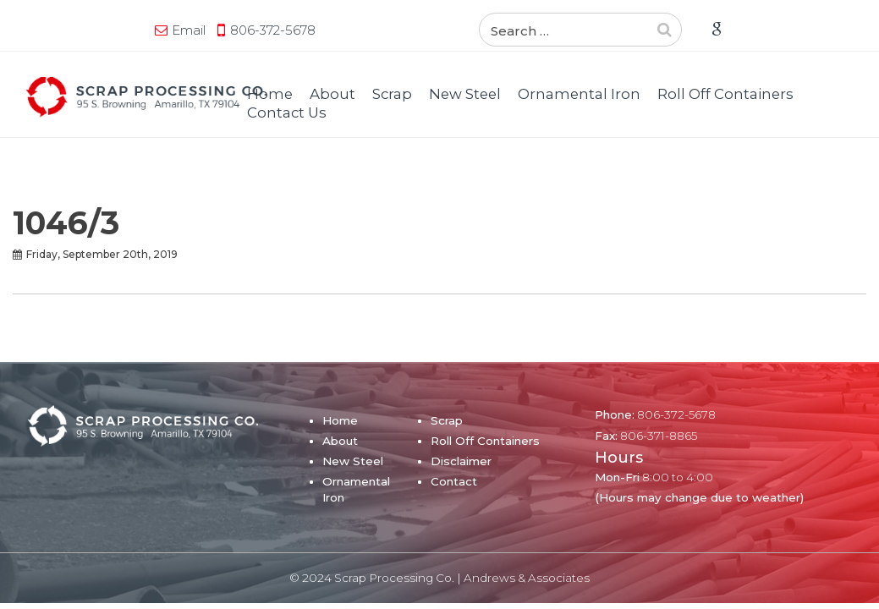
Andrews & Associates (527, 577)
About (332, 93)
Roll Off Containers (725, 93)
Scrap (392, 93)
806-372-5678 (156, 30)
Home (270, 93)
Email (72, 30)
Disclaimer (461, 461)
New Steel (465, 93)
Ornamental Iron (579, 93)
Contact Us (287, 112)
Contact (454, 481)
